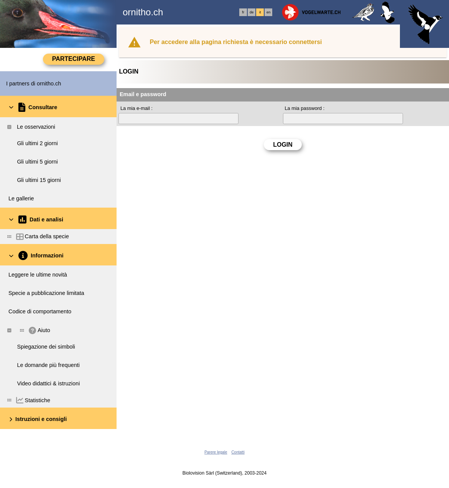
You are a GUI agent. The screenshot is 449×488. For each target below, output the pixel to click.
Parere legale (215, 452)
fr (243, 12)
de (251, 12)
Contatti (237, 452)
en (268, 12)
